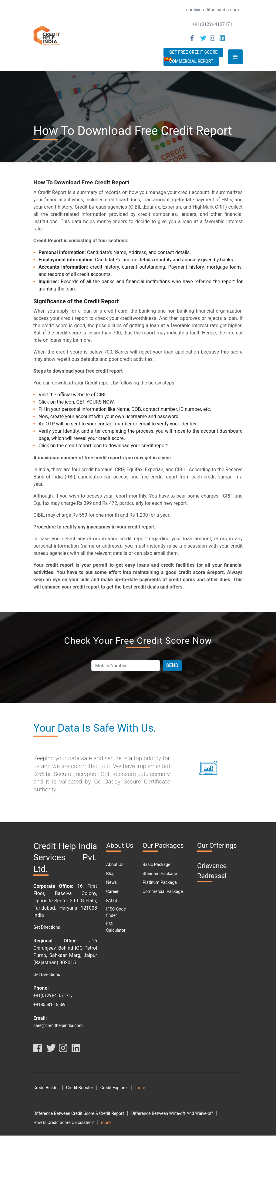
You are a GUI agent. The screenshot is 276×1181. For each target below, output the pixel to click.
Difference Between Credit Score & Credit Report (78, 1122)
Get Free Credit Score (193, 52)
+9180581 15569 (49, 1004)
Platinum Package (160, 882)
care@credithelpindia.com (58, 1025)
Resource (135, 1096)
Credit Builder (46, 1087)
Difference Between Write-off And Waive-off (172, 1122)
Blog (110, 873)
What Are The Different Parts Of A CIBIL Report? (169, 1149)
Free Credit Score (179, 1158)
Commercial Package (163, 891)
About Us (114, 864)
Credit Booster (79, 1087)
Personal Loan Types (147, 1167)
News (111, 882)
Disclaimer (110, 1096)
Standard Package (160, 873)
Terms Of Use (46, 1096)
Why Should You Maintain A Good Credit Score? (78, 1158)
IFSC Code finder (116, 912)
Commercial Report (191, 61)
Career (112, 891)
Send (172, 665)
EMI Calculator (115, 927)
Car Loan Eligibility (50, 1167)
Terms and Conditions (192, 1087)
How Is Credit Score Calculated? (63, 1131)
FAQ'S (111, 900)
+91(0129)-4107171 (52, 995)
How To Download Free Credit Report (144, 1140)
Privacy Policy (79, 1096)
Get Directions (46, 927)
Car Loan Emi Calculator (98, 1167)
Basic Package (156, 864)
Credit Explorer (114, 1087)
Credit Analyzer (149, 1087)
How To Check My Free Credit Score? (68, 1140)
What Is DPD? (142, 1158)
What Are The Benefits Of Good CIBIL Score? (75, 1149)
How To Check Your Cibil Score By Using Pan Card (148, 1131)
